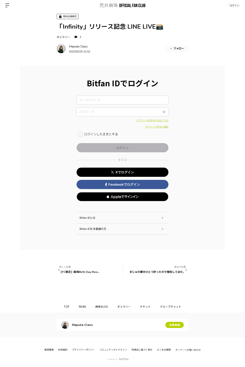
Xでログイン (122, 172)
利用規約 (62, 349)
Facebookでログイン (122, 184)
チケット (145, 306)
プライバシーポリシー (83, 349)
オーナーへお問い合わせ (188, 350)
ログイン (233, 5)
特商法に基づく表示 (142, 349)
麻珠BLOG (101, 306)
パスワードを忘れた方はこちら (152, 120)
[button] (122, 196)
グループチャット (171, 306)
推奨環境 (49, 349)
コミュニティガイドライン (113, 349)
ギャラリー (63, 37)
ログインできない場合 (156, 126)
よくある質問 (164, 349)
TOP (66, 306)
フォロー (177, 48)
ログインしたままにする (101, 134)
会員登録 (174, 325)
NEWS (82, 306)
